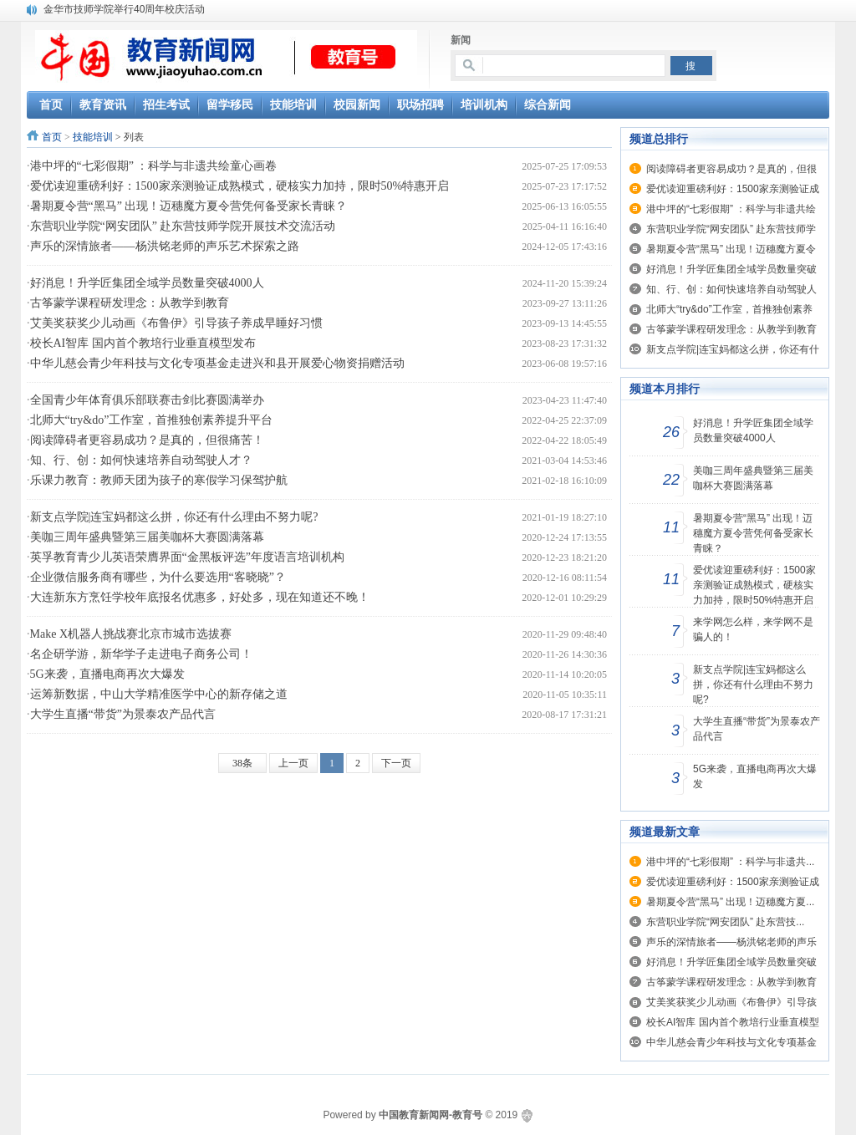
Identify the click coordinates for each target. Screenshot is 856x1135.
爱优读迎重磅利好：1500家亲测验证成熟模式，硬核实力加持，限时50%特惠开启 (240, 186)
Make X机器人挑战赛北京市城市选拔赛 (131, 634)
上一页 (293, 763)
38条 (242, 763)
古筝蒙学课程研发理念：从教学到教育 (129, 303)
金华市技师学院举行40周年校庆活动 (124, 9)
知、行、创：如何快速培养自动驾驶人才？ (141, 460)
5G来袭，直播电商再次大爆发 (107, 674)
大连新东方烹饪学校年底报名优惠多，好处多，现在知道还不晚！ (199, 597)
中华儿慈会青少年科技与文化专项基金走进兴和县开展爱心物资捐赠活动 (217, 363)
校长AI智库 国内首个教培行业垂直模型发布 (143, 343)
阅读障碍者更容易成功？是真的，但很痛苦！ (147, 440)
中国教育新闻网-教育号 (430, 1115)
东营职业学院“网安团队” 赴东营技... (725, 922)
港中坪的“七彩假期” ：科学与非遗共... (730, 862)
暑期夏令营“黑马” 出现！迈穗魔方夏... (730, 902)
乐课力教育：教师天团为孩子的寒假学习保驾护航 (159, 480)
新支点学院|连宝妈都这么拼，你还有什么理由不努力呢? (174, 517)
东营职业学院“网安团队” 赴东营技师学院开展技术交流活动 (183, 226)
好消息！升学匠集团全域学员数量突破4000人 (147, 283)
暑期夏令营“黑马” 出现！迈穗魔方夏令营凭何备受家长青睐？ (189, 206)
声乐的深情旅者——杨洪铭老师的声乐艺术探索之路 (164, 246)
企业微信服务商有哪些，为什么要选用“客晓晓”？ (158, 577)
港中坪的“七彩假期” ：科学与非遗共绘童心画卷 (154, 166)
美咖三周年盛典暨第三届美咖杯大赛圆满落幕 (147, 537)
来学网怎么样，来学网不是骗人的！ (753, 629)
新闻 (461, 40)
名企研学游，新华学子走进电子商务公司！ (141, 654)
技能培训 (93, 137)
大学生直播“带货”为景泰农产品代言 (123, 714)
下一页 (396, 763)
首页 (52, 137)
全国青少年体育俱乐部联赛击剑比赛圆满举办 (147, 400)
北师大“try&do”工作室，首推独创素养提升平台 (151, 420)
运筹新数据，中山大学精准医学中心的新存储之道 (159, 694)
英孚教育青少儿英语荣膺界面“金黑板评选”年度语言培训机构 (187, 557)
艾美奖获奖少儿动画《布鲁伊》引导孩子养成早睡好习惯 (176, 323)
